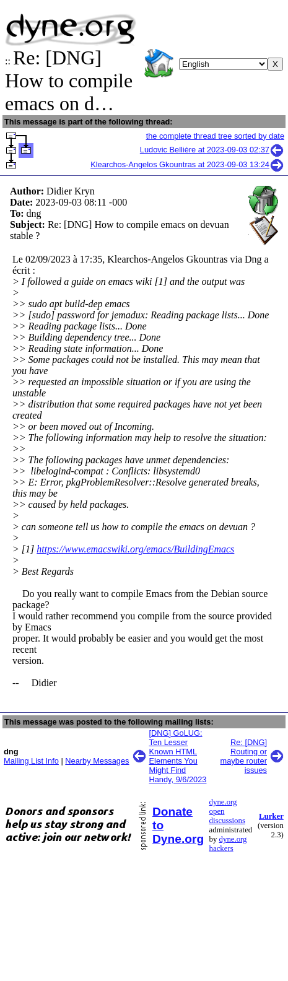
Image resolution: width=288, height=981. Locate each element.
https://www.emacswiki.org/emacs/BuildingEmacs (135, 549)
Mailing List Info (31, 760)
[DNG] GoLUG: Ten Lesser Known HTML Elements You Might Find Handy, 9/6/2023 (178, 756)
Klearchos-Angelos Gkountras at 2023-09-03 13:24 (187, 164)
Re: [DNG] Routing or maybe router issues (243, 756)
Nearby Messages (97, 760)
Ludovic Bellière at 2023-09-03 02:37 (212, 149)
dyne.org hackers (228, 844)
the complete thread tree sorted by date (215, 136)
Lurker (271, 816)
